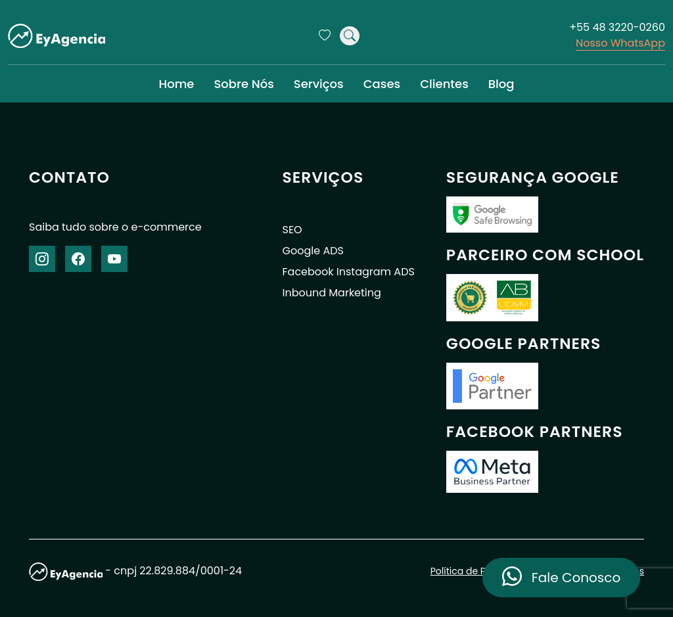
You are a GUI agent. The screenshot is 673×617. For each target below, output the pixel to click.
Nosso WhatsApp (620, 43)
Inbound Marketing (332, 292)
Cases (381, 84)
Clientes (444, 84)
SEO (292, 229)
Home (176, 84)
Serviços (319, 84)
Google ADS (313, 250)
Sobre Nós (243, 84)
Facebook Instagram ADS (349, 271)
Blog (501, 84)
